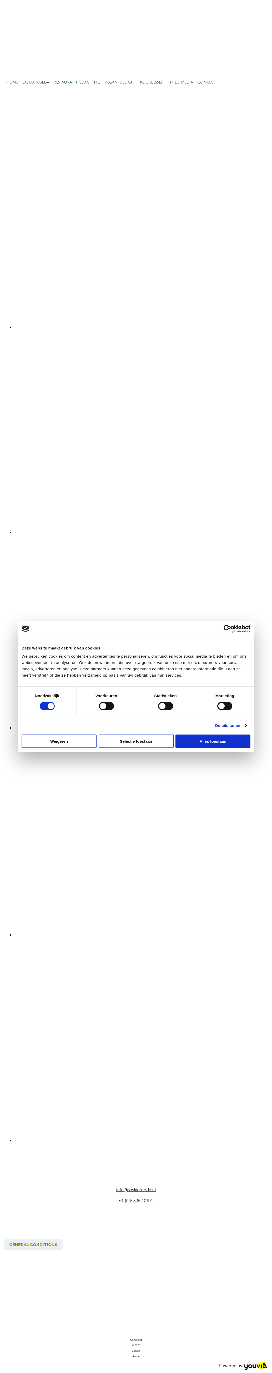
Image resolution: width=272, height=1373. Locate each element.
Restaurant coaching (76, 82)
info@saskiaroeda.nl (136, 1189)
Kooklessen (152, 82)
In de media (181, 82)
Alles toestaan (213, 741)
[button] (33, 1244)
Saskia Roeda (35, 82)
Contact (206, 82)
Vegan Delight (120, 82)
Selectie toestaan (136, 741)
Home (12, 82)
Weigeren (59, 741)
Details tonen (227, 725)
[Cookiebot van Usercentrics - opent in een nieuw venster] (227, 629)
